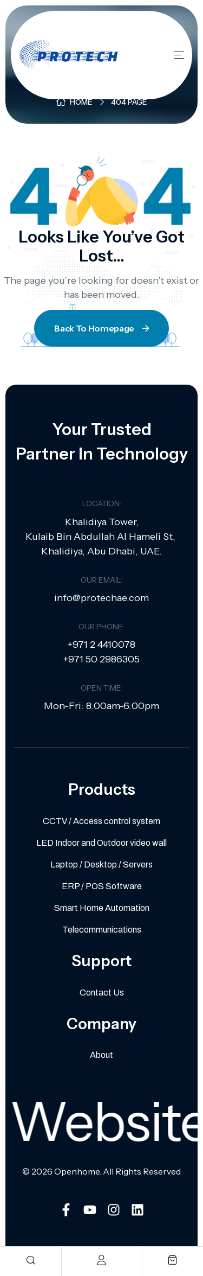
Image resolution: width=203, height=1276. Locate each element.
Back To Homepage (102, 328)
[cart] (172, 1260)
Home (81, 102)
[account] (101, 1260)
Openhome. (77, 1171)
